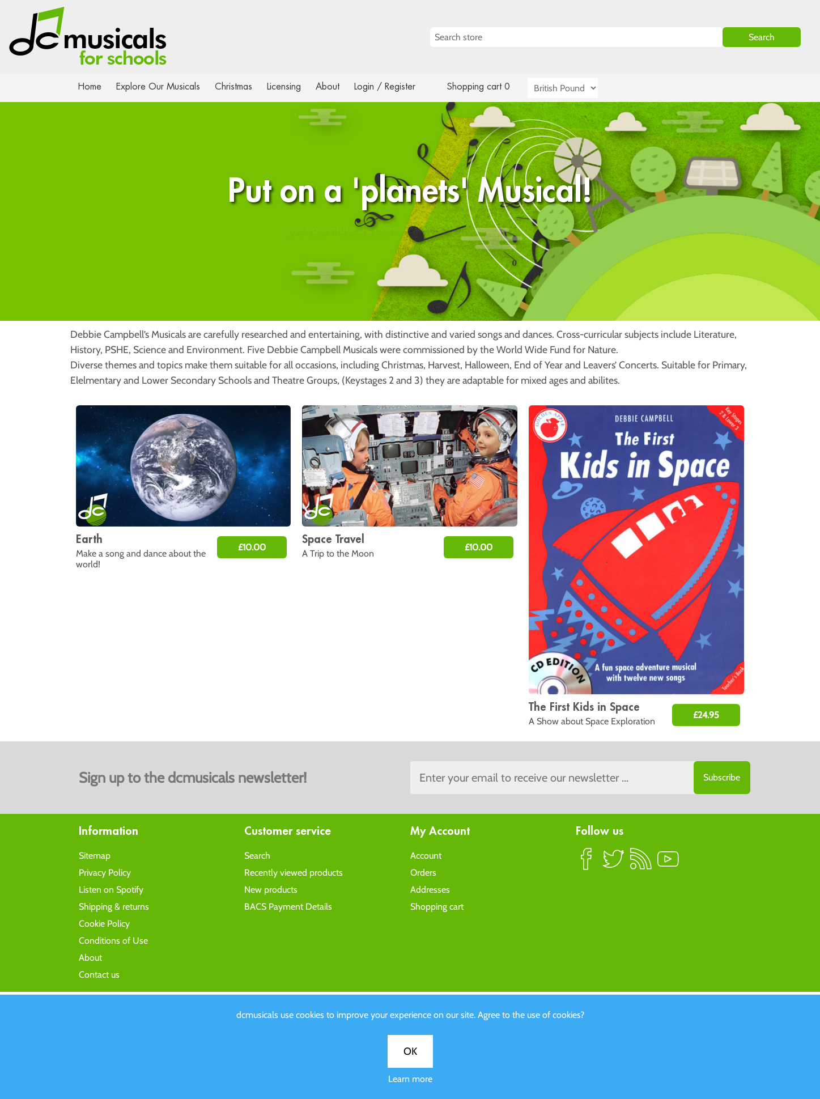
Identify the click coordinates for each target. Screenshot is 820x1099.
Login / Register (396, 86)
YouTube (668, 863)
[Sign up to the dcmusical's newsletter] (580, 777)
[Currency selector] (576, 88)
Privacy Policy (105, 872)
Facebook (586, 863)
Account (425, 855)
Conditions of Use (113, 940)
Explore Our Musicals (159, 86)
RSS (641, 863)
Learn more (410, 401)
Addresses (430, 889)
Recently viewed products (293, 872)
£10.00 (252, 547)
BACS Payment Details (288, 906)
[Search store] (576, 37)
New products (271, 889)
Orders (423, 872)
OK (410, 373)
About (338, 86)
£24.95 (706, 715)
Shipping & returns (114, 906)
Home (90, 86)
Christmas (237, 86)
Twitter (613, 863)
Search (257, 855)
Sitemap (95, 855)
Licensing (292, 86)
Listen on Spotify (111, 889)
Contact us (99, 974)
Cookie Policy (104, 923)
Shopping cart (437, 906)
